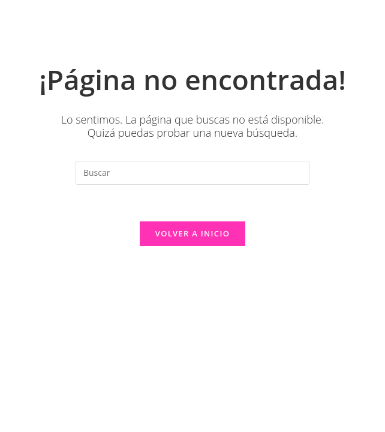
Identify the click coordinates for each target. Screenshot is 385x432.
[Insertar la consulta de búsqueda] (192, 173)
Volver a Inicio (192, 233)
